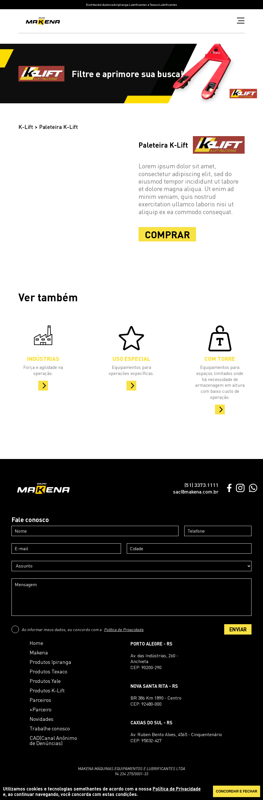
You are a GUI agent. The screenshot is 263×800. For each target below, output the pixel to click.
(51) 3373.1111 (201, 485)
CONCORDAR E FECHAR (236, 791)
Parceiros (40, 699)
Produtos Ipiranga (50, 661)
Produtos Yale (45, 680)
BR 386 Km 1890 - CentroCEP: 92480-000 (155, 701)
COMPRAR (167, 234)
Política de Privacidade (124, 629)
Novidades (41, 718)
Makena (39, 652)
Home (36, 642)
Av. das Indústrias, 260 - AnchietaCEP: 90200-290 (154, 662)
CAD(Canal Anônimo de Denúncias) (53, 740)
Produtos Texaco (48, 671)
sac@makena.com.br (195, 491)
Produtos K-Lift (47, 690)
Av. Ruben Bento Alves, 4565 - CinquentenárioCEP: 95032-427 (176, 737)
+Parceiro (40, 709)
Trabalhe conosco (50, 728)
